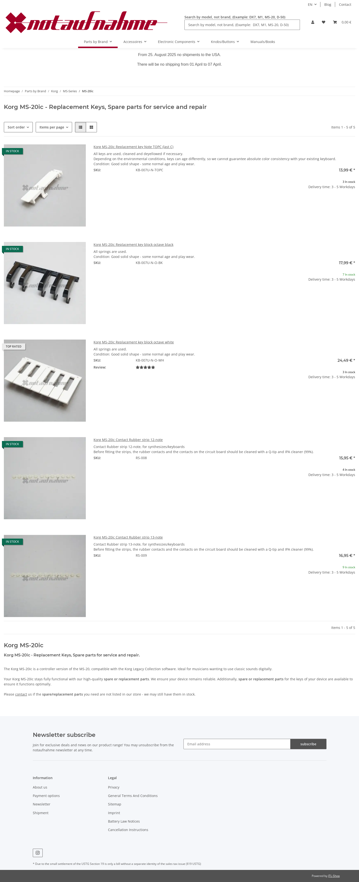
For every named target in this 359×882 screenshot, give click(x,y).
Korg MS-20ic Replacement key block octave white (134, 342)
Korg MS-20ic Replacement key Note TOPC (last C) (133, 146)
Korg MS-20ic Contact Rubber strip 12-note (128, 439)
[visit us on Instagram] (38, 853)
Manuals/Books (263, 41)
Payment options (46, 795)
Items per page (52, 127)
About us (40, 787)
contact (21, 694)
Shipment (40, 813)
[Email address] (237, 744)
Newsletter (41, 804)
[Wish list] (323, 22)
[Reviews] (145, 367)
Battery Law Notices (124, 821)
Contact (345, 4)
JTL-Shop (334, 876)
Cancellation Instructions (128, 829)
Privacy (113, 787)
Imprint (114, 813)
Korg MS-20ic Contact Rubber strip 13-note (128, 537)
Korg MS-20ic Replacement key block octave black (133, 244)
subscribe (308, 744)
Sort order (16, 127)
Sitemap (114, 804)
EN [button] (310, 4)
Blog (327, 4)
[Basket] (342, 22)
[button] (312, 22)
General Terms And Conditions (133, 795)
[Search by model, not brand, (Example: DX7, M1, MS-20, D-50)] (242, 25)
